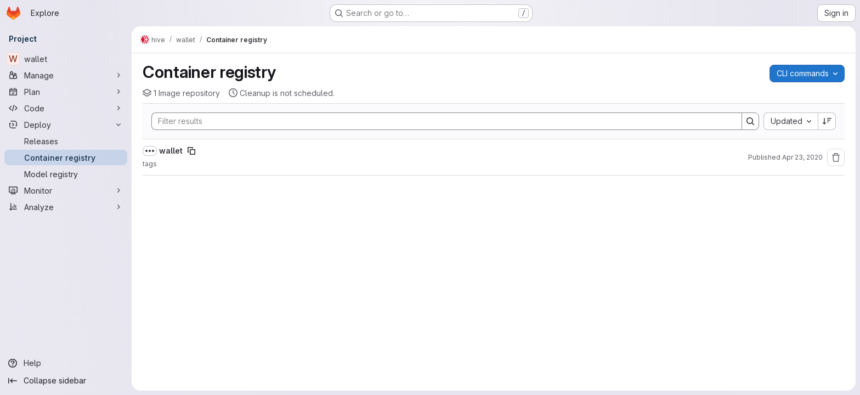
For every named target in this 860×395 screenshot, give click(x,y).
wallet (171, 150)
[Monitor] (65, 190)
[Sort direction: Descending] (827, 121)
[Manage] (65, 75)
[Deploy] (65, 124)
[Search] (441, 121)
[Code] (65, 108)
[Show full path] (150, 151)
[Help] (65, 363)
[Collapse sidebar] (65, 380)
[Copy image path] (191, 150)
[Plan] (65, 91)
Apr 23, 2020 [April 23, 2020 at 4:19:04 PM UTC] (802, 157)
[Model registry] (65, 174)
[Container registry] (65, 157)
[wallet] (65, 58)
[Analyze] (65, 207)
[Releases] (65, 141)
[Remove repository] (836, 157)
